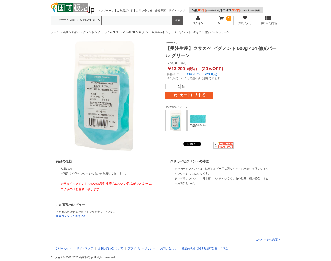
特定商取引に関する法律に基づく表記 (205, 248)
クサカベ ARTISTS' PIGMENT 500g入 (121, 32)
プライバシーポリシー (141, 248)
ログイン (197, 20)
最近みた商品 (268, 20)
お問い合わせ (144, 10)
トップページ (106, 10)
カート (221, 20)
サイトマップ (176, 10)
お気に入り (245, 20)
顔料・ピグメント (83, 32)
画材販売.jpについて (110, 248)
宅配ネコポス (226, 10)
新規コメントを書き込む (71, 216)
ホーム (55, 32)
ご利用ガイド (125, 10)
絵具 (65, 32)
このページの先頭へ (268, 239)
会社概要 (160, 10)
